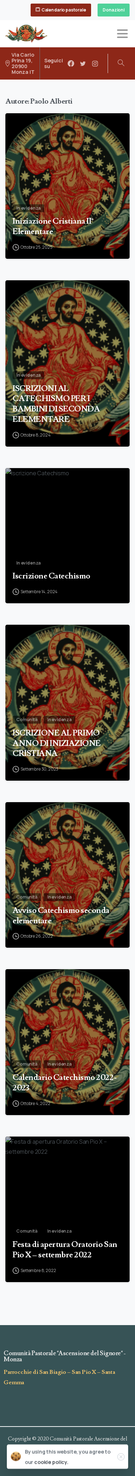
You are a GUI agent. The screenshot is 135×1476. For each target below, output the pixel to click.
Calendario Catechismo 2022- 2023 (64, 1224)
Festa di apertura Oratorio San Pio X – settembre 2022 (65, 1391)
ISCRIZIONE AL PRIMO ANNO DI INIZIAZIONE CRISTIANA (57, 893)
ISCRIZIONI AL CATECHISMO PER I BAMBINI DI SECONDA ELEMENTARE (56, 563)
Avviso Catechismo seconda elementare (61, 1057)
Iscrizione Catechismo (51, 709)
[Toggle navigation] (122, 34)
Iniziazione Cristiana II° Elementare (53, 233)
